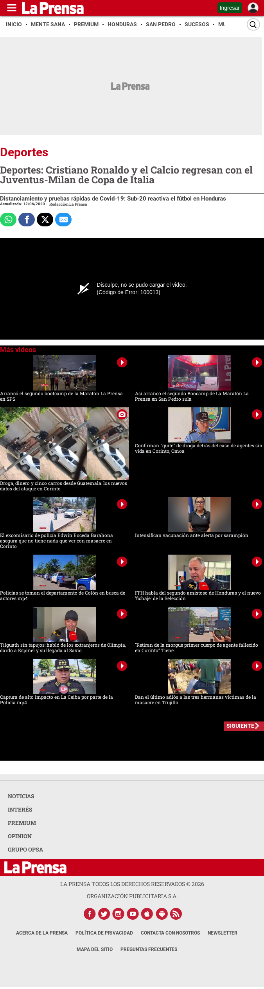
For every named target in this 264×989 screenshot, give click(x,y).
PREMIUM (22, 822)
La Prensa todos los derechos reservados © (132, 884)
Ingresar (230, 8)
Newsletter (222, 933)
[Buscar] (253, 24)
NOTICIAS (21, 796)
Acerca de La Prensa (42, 933)
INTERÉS (20, 809)
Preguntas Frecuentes (148, 949)
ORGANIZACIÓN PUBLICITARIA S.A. (132, 896)
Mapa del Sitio (95, 949)
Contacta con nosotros (170, 933)
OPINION (20, 836)
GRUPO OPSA (25, 849)
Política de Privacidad (104, 933)
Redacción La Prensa (68, 204)
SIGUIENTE (240, 726)
